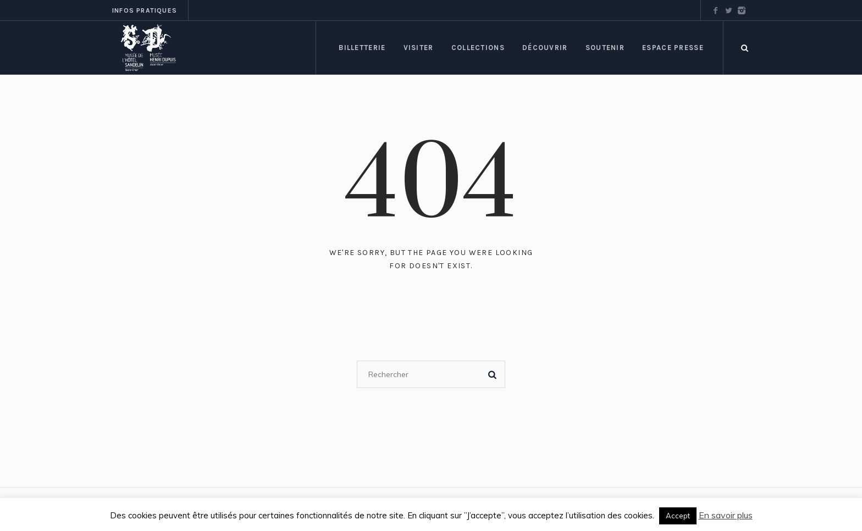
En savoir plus (726, 515)
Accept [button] (678, 515)
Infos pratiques (144, 10)
